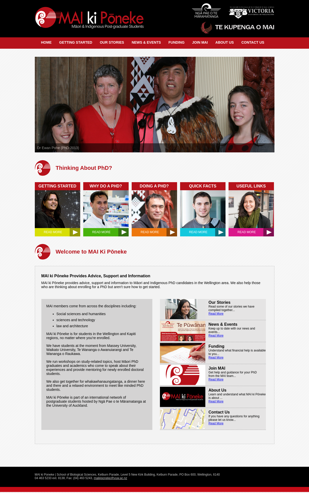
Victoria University (250, 9)
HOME (46, 42)
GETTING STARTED (75, 42)
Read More (216, 313)
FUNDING (176, 42)
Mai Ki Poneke (88, 18)
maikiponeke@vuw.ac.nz (110, 478)
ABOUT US (224, 42)
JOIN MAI (200, 42)
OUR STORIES (112, 42)
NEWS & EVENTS (146, 42)
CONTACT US (252, 42)
